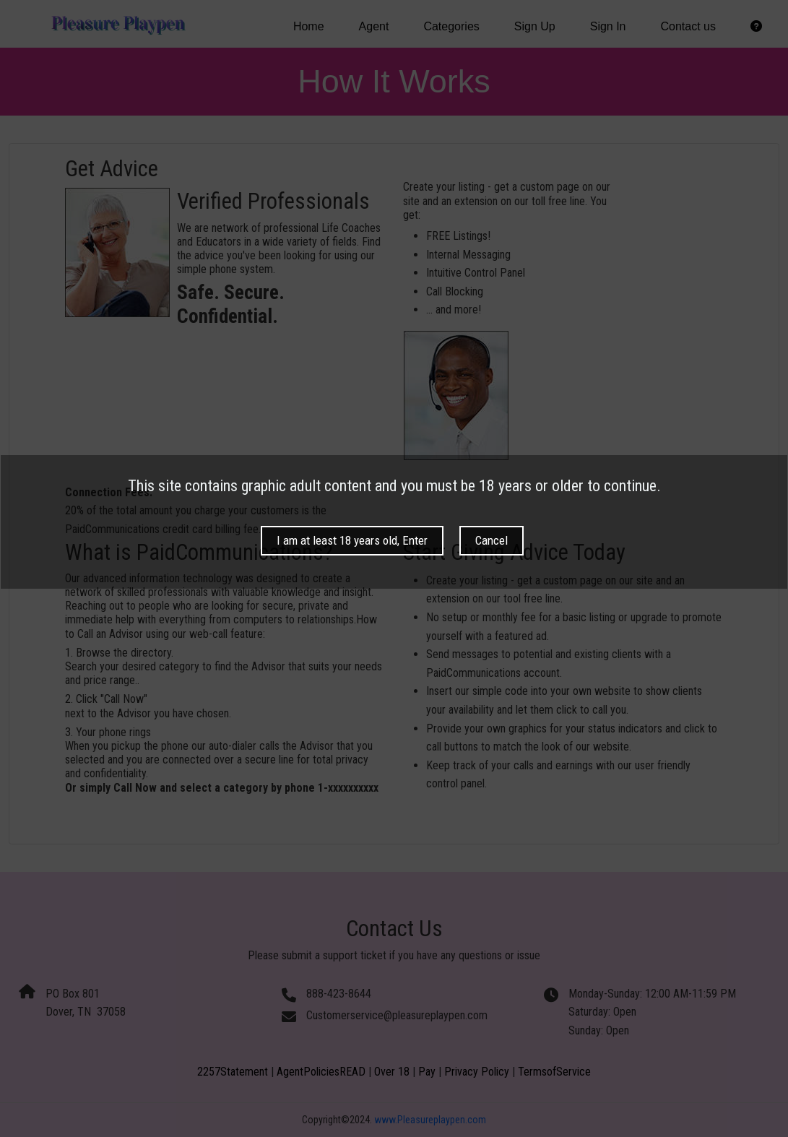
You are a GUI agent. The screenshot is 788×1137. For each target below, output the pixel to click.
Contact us (688, 26)
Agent (374, 26)
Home (308, 26)
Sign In (608, 26)
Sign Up (534, 26)
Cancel (491, 611)
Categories (451, 26)
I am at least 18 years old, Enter (352, 611)
